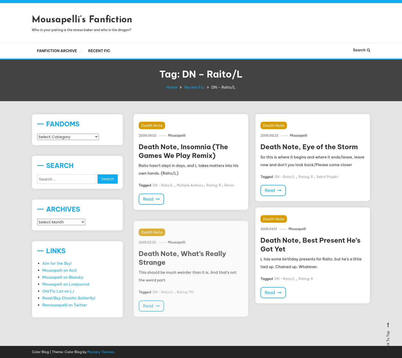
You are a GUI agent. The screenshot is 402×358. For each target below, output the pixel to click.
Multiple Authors (190, 185)
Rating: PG (185, 297)
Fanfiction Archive (57, 51)
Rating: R (214, 185)
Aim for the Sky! (57, 263)
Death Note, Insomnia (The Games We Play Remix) (183, 151)
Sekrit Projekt (327, 177)
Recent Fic (99, 51)
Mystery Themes (100, 352)
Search (361, 50)
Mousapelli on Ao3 (59, 270)
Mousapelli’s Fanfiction (82, 20)
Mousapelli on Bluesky (62, 277)
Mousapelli (177, 135)
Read (151, 199)
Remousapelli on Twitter (64, 305)
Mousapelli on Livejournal (65, 284)
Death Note (152, 125)
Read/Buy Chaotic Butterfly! (68, 298)
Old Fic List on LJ (58, 291)
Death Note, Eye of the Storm (309, 147)
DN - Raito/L (163, 185)
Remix (229, 185)
